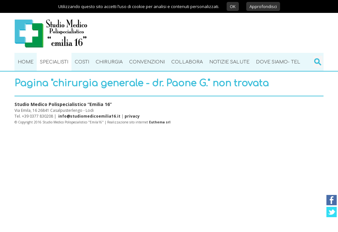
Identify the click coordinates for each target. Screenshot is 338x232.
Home (25, 61)
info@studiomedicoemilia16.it (89, 116)
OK (233, 6)
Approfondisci (263, 6)
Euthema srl (159, 122)
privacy (132, 116)
